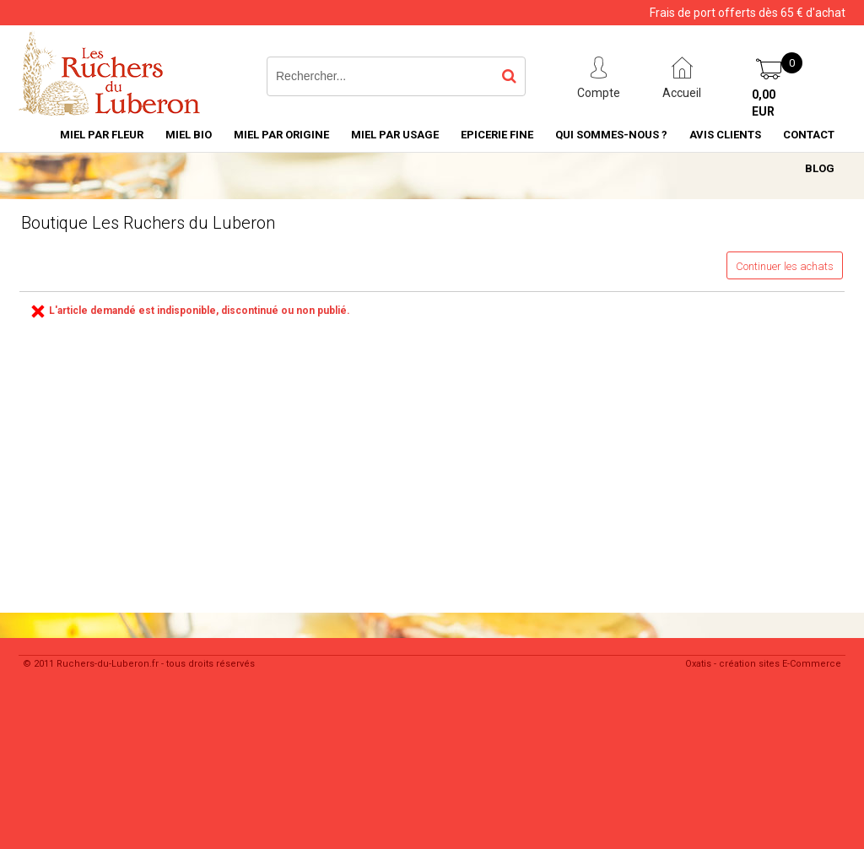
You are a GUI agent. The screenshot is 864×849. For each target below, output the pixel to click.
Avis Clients (725, 134)
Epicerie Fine (497, 134)
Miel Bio (188, 134)
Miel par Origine (281, 134)
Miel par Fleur (101, 134)
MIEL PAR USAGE (395, 134)
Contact (808, 134)
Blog (819, 168)
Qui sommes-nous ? (611, 134)
